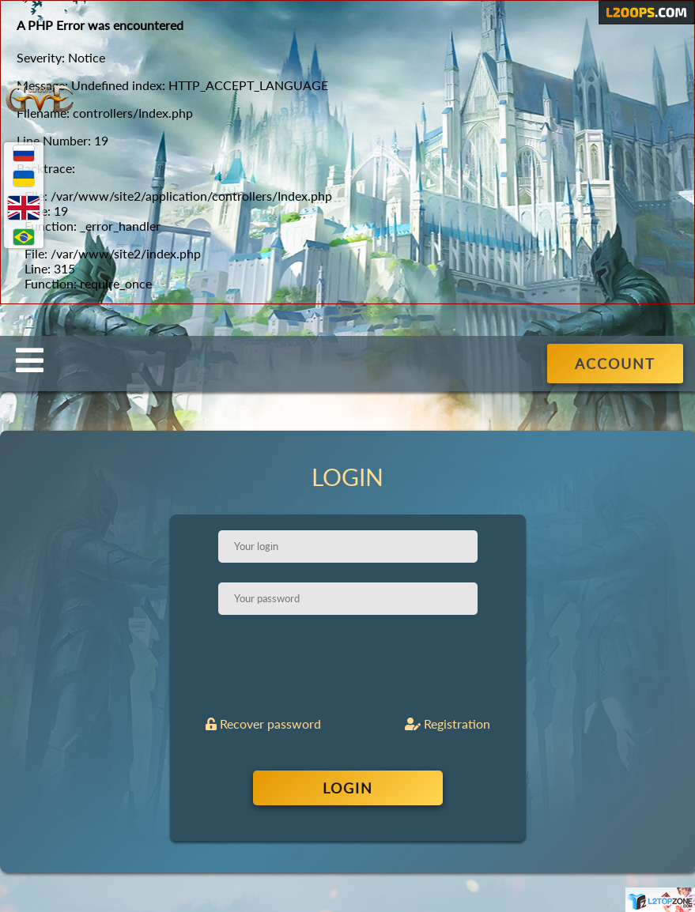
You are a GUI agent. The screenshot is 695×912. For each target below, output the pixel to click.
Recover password (263, 723)
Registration (447, 723)
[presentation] (349, 665)
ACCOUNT (615, 363)
